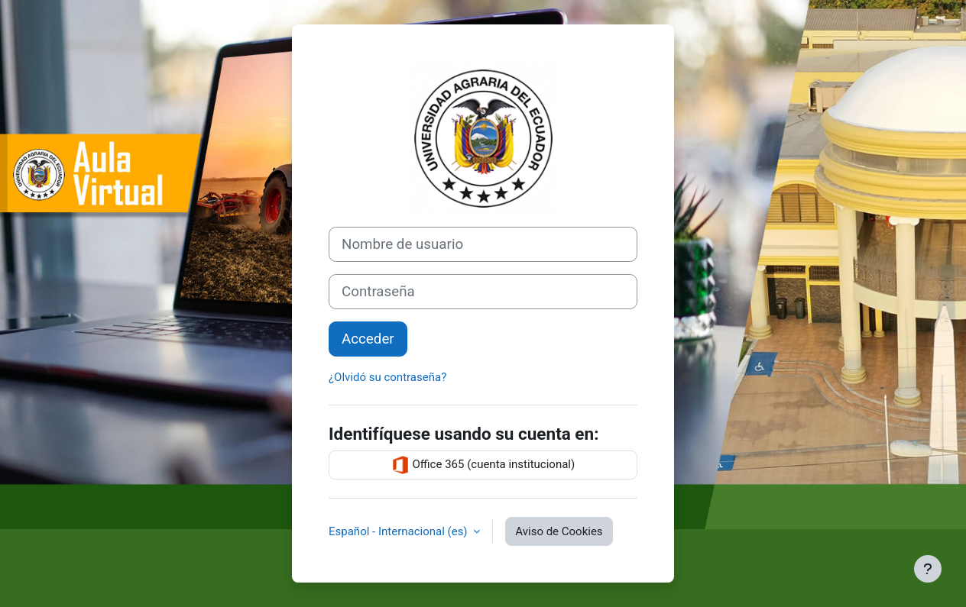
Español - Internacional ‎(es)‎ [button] (399, 531)
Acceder (368, 339)
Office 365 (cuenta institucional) (483, 465)
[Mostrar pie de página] (928, 569)
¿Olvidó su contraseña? (387, 377)
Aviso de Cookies (558, 531)
